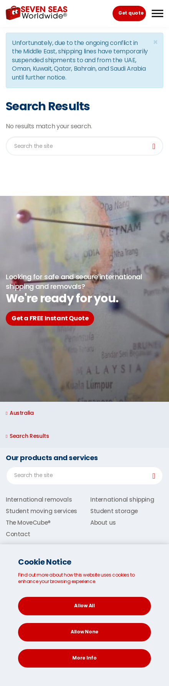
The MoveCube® (28, 522)
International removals (39, 499)
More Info (84, 658)
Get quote (130, 13)
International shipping (122, 499)
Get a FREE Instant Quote (50, 318)
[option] (84, 299)
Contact (18, 534)
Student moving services (41, 511)
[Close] (155, 42)
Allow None (84, 631)
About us (103, 522)
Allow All (84, 605)
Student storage (114, 511)
